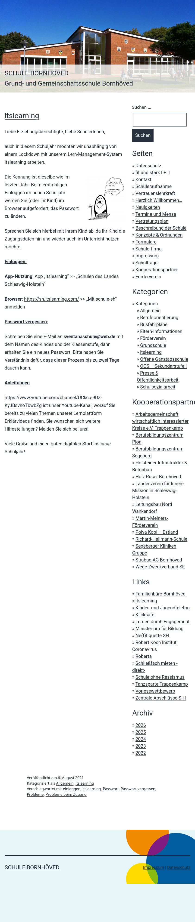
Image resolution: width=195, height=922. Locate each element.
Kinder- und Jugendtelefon (162, 608)
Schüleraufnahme (153, 186)
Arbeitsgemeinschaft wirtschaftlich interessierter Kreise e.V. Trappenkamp (160, 421)
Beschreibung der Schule (160, 228)
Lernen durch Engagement (162, 621)
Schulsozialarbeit (157, 387)
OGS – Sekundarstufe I (163, 366)
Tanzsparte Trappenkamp (161, 684)
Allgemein (150, 310)
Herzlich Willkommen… (158, 200)
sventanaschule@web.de (89, 336)
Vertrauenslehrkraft (155, 193)
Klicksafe (144, 614)
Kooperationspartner (156, 269)
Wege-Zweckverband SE (160, 567)
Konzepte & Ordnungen (158, 235)
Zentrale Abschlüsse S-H (160, 698)
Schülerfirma (148, 249)
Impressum (147, 256)
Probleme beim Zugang (66, 794)
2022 (140, 753)
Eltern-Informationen (161, 331)
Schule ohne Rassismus (160, 677)
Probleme (35, 794)
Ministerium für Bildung (159, 628)
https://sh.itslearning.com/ (51, 299)
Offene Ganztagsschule (164, 359)
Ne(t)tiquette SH (152, 635)
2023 (140, 746)
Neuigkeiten (147, 207)
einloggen (71, 788)
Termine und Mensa (155, 214)
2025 (140, 732)
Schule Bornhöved (37, 73)
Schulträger (147, 262)
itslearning (22, 115)
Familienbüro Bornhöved (160, 594)
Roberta (143, 656)
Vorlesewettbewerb (155, 691)
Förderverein (148, 276)
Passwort (111, 788)
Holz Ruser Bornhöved (158, 476)
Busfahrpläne (153, 324)
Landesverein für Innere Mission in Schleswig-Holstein (158, 490)
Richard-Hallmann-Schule (161, 539)
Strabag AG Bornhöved (158, 560)
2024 (140, 739)
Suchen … (141, 107)
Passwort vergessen (138, 788)
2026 (140, 725)
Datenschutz (148, 165)
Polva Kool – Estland (156, 532)
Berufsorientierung (159, 317)
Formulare (146, 242)
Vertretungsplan (151, 221)
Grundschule (153, 345)
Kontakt (143, 179)
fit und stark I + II (152, 172)
